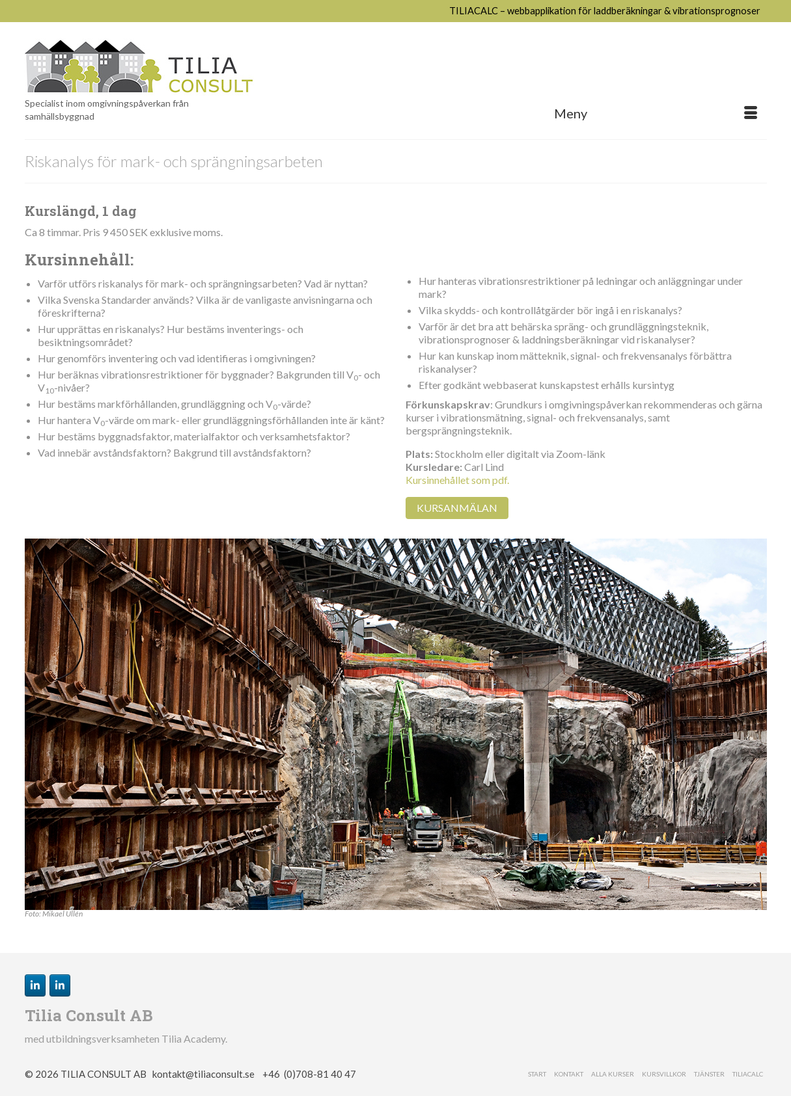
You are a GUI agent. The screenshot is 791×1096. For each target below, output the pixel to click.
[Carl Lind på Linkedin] (35, 985)
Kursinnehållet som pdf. (457, 480)
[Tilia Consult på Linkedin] (59, 985)
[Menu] (655, 113)
